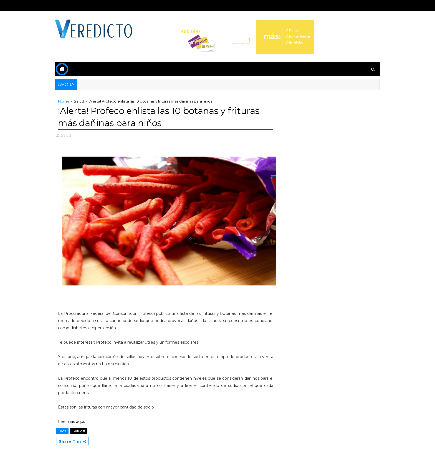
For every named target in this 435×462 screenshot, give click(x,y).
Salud (79, 101)
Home (63, 101)
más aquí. (76, 421)
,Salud (65, 135)
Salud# (78, 431)
